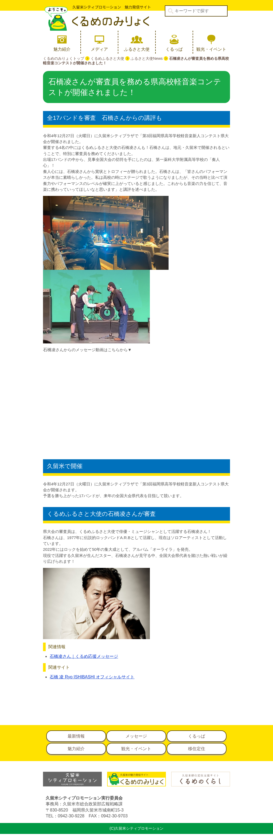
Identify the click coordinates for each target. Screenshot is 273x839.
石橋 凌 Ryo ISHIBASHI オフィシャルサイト (92, 677)
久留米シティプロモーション (96, 18)
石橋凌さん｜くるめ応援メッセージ (84, 656)
